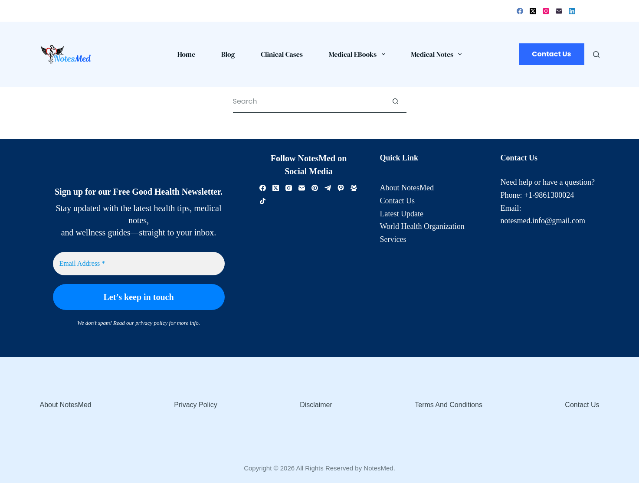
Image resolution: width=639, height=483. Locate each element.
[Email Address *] (139, 263)
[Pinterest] (314, 188)
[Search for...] (309, 102)
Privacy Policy (195, 404)
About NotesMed (407, 187)
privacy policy (151, 323)
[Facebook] (520, 11)
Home (186, 54)
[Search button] (395, 102)
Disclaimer (316, 404)
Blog (228, 54)
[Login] (583, 10)
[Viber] (341, 188)
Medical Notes (438, 54)
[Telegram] (327, 188)
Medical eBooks (359, 54)
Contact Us (551, 54)
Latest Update (401, 213)
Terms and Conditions (448, 404)
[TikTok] (262, 201)
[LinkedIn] (572, 11)
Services (393, 239)
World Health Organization (422, 226)
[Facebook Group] (354, 188)
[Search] (596, 54)
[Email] (559, 11)
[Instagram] (546, 11)
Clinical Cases (282, 54)
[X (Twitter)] (533, 11)
